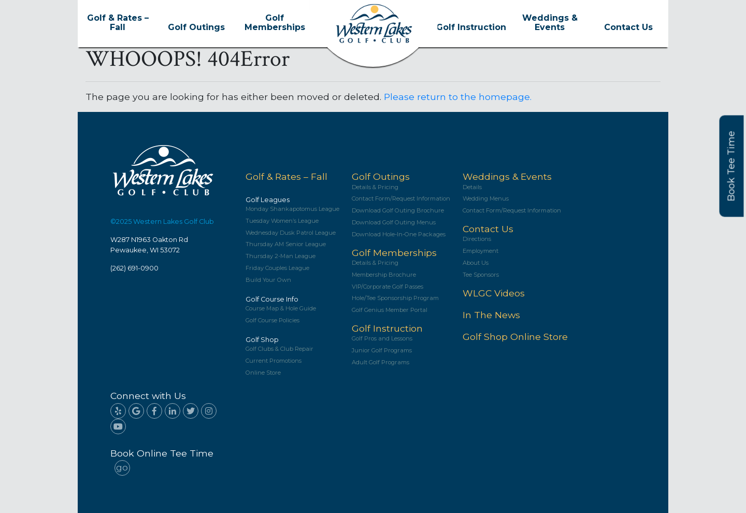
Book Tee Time (731, 166)
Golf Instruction (471, 27)
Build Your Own (268, 280)
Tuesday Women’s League (282, 221)
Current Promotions (274, 361)
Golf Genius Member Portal (389, 310)
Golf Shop (262, 340)
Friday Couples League (277, 268)
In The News (491, 314)
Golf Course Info (272, 299)
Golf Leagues (268, 200)
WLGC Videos (494, 293)
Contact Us (628, 27)
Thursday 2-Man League (280, 256)
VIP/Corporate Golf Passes (387, 286)
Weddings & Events (550, 23)
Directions (477, 239)
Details (472, 187)
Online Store (263, 372)
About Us (476, 263)
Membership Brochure (384, 275)
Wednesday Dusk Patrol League (291, 233)
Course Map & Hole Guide (281, 308)
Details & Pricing (375, 187)
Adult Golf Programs (380, 362)
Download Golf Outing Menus (394, 222)
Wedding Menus (486, 198)
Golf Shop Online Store (515, 336)
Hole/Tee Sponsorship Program (395, 298)
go (122, 467)
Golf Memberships (275, 23)
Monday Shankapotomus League (292, 209)
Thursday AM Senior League (286, 244)
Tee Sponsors (481, 275)
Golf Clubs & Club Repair (279, 349)
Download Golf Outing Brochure (398, 210)
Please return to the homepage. (458, 96)
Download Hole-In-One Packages (399, 234)
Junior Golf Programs (382, 350)
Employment (480, 251)
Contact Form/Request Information (401, 198)
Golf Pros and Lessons (382, 338)
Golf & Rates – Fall (118, 23)
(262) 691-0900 (134, 268)
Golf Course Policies (272, 320)
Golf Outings (196, 27)
